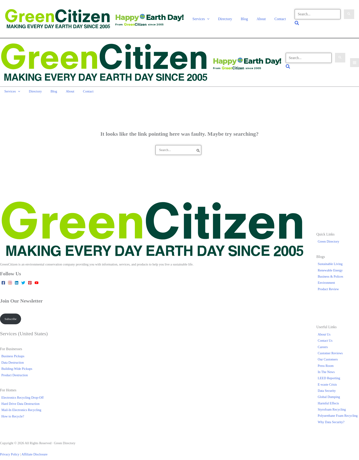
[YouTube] (36, 277)
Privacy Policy (9, 449)
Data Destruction (11, 358)
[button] (212, 17)
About (262, 17)
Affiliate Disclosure (35, 449)
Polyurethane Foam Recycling (339, 411)
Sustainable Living (331, 258)
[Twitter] (23, 277)
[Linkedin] (17, 277)
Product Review (329, 283)
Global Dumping (330, 392)
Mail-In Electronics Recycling (20, 405)
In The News (327, 367)
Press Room (327, 361)
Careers (324, 342)
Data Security (328, 386)
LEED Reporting (330, 373)
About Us (325, 329)
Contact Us (326, 336)
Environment (327, 277)
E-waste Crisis (328, 380)
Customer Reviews (331, 348)
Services (206, 17)
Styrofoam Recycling (333, 404)
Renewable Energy (331, 265)
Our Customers (329, 354)
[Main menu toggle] (354, 58)
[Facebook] (3, 277)
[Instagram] (10, 277)
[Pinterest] (30, 277)
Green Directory (330, 236)
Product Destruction (13, 370)
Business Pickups (11, 351)
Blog (246, 17)
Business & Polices (332, 271)
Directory (229, 17)
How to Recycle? (11, 411)
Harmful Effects (329, 398)
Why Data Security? (332, 417)
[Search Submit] (348, 12)
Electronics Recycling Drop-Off (21, 392)
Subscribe (11, 313)
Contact (280, 17)
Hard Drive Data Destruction (19, 399)
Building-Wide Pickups (15, 364)
